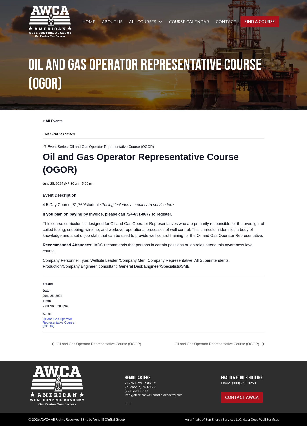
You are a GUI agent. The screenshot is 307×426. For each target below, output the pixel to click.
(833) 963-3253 (244, 383)
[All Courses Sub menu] (160, 22)
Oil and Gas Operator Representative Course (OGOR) (58, 322)
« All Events (53, 121)
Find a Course (259, 21)
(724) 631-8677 (136, 391)
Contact (226, 21)
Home (88, 21)
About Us (112, 21)
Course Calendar (189, 21)
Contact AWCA (242, 397)
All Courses (142, 21)
